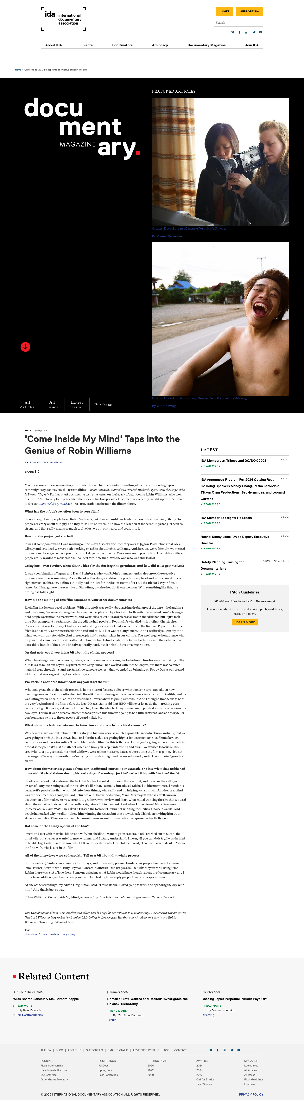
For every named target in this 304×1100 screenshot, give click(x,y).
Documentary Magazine (200, 45)
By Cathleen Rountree (129, 1015)
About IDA (65, 45)
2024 (151, 1065)
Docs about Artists (40, 948)
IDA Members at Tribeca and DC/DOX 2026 (233, 447)
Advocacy (158, 45)
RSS (178, 1050)
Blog (71, 1050)
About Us (86, 1050)
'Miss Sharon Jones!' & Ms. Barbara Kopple (48, 999)
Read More (211, 452)
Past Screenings (114, 1074)
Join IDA (240, 45)
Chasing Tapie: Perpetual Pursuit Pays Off (233, 999)
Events (94, 45)
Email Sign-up (129, 1050)
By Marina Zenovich (221, 1010)
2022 (151, 1070)
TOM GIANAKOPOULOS (50, 448)
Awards (196, 1061)
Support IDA (238, 11)
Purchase (105, 391)
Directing (207, 1015)
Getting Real (157, 1061)
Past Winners (198, 1084)
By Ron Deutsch (32, 1010)
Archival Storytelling (66, 948)
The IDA (57, 1050)
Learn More (243, 608)
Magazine (239, 1061)
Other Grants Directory (65, 1079)
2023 (194, 1070)
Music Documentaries (30, 1015)
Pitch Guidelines (242, 1079)
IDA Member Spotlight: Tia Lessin (225, 504)
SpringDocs (111, 1070)
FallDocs (109, 1065)
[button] (27, 333)
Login (213, 11)
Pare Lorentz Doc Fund (66, 1070)
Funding (58, 1061)
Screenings (113, 1061)
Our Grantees (60, 1074)
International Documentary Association (75, 19)
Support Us (106, 1050)
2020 (151, 1074)
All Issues (54, 390)
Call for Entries (200, 1079)
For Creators (125, 45)
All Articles (29, 390)
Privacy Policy (239, 1094)
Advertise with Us (157, 1050)
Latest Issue (79, 390)
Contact (192, 1050)
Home (20, 55)
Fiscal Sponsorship (63, 1065)
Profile (112, 1020)
